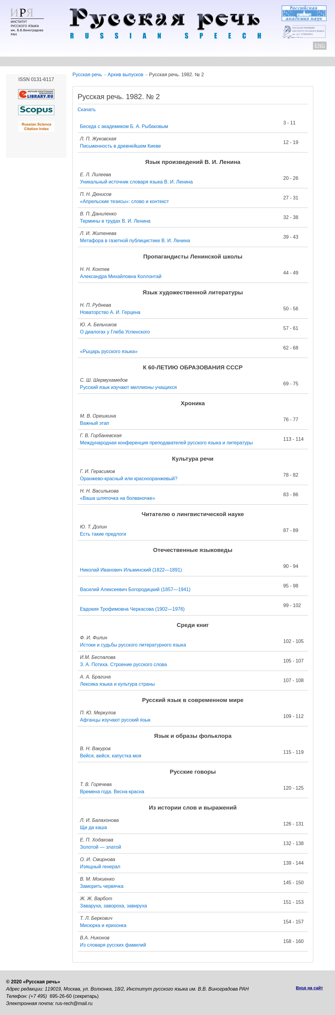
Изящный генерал (100, 866)
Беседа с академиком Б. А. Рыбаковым (124, 126)
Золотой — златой (100, 847)
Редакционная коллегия (238, 61)
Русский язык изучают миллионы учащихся (128, 387)
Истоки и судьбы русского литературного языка (133, 644)
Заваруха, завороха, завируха (113, 905)
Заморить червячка (101, 886)
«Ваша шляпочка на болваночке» (117, 498)
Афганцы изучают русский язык (115, 719)
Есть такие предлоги (103, 534)
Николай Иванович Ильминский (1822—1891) (131, 569)
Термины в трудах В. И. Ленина (115, 221)
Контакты (54, 61)
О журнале (18, 61)
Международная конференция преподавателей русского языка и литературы (166, 442)
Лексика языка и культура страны (117, 684)
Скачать (87, 109)
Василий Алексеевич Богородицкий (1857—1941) (135, 589)
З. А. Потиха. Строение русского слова (123, 664)
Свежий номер (128, 61)
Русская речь (87, 74)
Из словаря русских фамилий (113, 945)
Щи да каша (93, 827)
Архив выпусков (178, 61)
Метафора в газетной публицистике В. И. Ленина (135, 240)
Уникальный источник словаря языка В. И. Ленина (136, 181)
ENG (319, 45)
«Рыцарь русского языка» (109, 351)
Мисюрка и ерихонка (103, 925)
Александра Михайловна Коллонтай (120, 276)
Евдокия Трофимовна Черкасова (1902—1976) (132, 609)
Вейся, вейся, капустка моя (110, 755)
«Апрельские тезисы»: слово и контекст (124, 201)
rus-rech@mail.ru (74, 1003)
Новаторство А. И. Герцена (110, 312)
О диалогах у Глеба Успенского (115, 331)
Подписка (291, 61)
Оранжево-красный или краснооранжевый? (128, 478)
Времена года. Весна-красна (112, 791)
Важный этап (94, 423)
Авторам (88, 61)
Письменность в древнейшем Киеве (120, 146)
